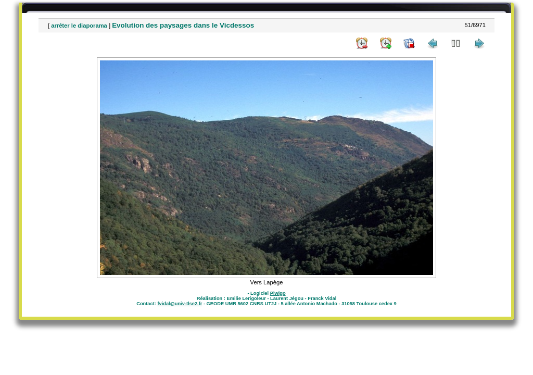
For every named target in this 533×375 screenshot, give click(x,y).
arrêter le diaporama (79, 25)
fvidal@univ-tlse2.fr (179, 303)
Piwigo (278, 293)
